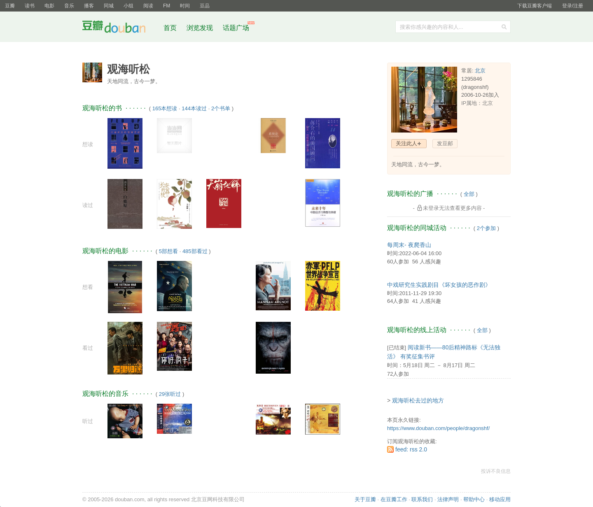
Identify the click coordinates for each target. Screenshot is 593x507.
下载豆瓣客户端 (534, 6)
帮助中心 (474, 499)
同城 (109, 6)
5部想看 (168, 251)
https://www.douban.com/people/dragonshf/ (438, 428)
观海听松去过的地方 (418, 400)
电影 (49, 6)
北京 (480, 70)
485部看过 (195, 251)
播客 (89, 6)
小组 (128, 6)
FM (166, 6)
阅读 (148, 6)
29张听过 (170, 394)
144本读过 (194, 108)
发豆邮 (445, 143)
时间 (185, 6)
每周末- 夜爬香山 (409, 245)
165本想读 (164, 108)
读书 (30, 6)
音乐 (69, 6)
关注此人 (406, 143)
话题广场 (236, 27)
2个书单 (220, 108)
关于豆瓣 (365, 499)
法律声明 (448, 499)
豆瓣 (10, 6)
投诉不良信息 (496, 471)
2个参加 (486, 228)
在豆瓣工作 (394, 499)
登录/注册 (572, 6)
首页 (170, 27)
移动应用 (500, 499)
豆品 (205, 6)
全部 (469, 194)
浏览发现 (201, 27)
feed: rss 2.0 (411, 449)
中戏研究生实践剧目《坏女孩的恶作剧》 (439, 284)
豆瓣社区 (120, 28)
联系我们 (422, 499)
